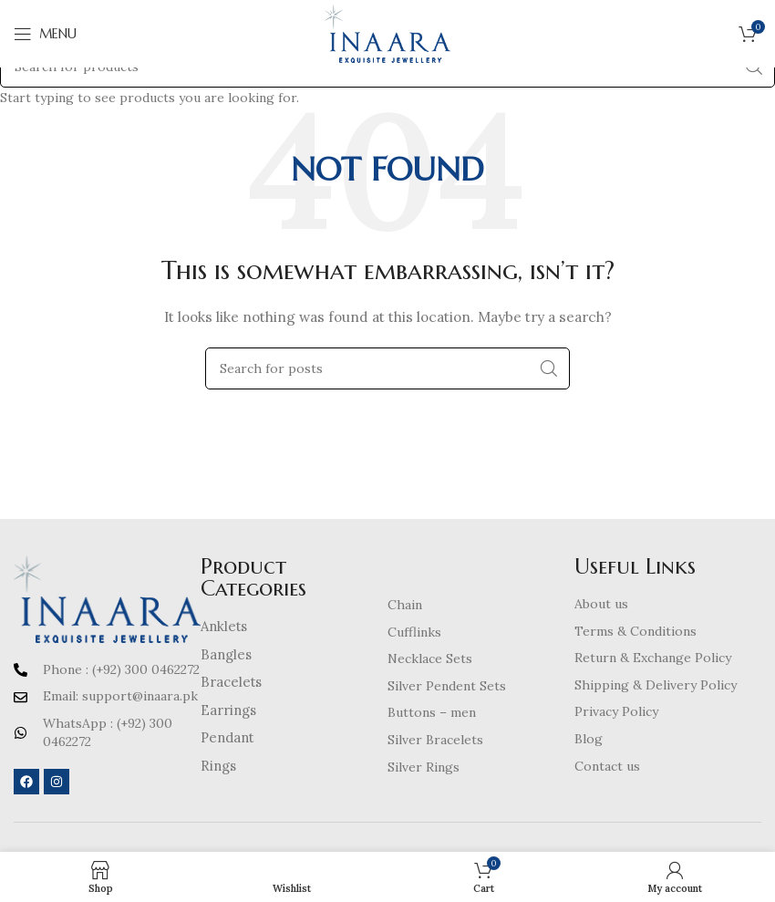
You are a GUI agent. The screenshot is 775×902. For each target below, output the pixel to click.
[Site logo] (387, 33)
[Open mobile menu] (45, 34)
